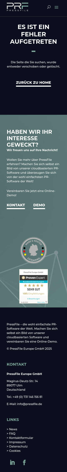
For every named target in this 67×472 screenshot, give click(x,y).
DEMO (39, 205)
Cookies (15, 450)
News (13, 429)
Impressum (17, 442)
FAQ (12, 433)
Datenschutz (18, 446)
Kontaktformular (21, 438)
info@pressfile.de (29, 404)
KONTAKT (16, 205)
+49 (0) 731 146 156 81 (27, 397)
